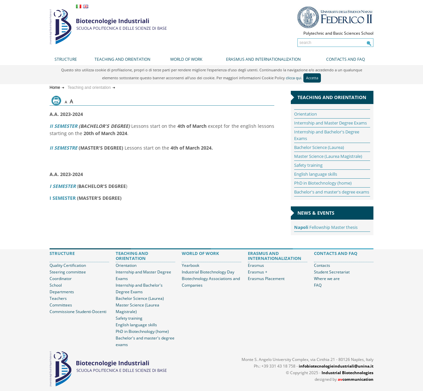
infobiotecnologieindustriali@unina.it (336, 366)
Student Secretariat (332, 272)
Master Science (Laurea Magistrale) (328, 156)
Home (55, 87)
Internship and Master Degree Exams (330, 123)
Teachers (58, 298)
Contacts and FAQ (345, 59)
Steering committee (68, 272)
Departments (62, 292)
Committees (61, 305)
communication (355, 379)
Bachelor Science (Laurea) (319, 147)
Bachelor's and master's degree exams (331, 192)
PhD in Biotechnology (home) (323, 183)
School (56, 285)
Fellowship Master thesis (326, 227)
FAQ (318, 285)
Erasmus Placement (266, 278)
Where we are (327, 278)
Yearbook (190, 265)
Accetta (312, 77)
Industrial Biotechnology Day (208, 272)
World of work (186, 59)
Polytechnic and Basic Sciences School (338, 33)
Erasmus (256, 265)
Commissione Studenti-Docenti (78, 311)
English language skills (315, 174)
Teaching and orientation (122, 59)
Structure (66, 59)
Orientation (305, 114)
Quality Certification (68, 265)
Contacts (322, 265)
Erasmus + (257, 272)
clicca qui (293, 77)
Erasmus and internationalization (263, 59)
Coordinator (61, 278)
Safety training (308, 165)
